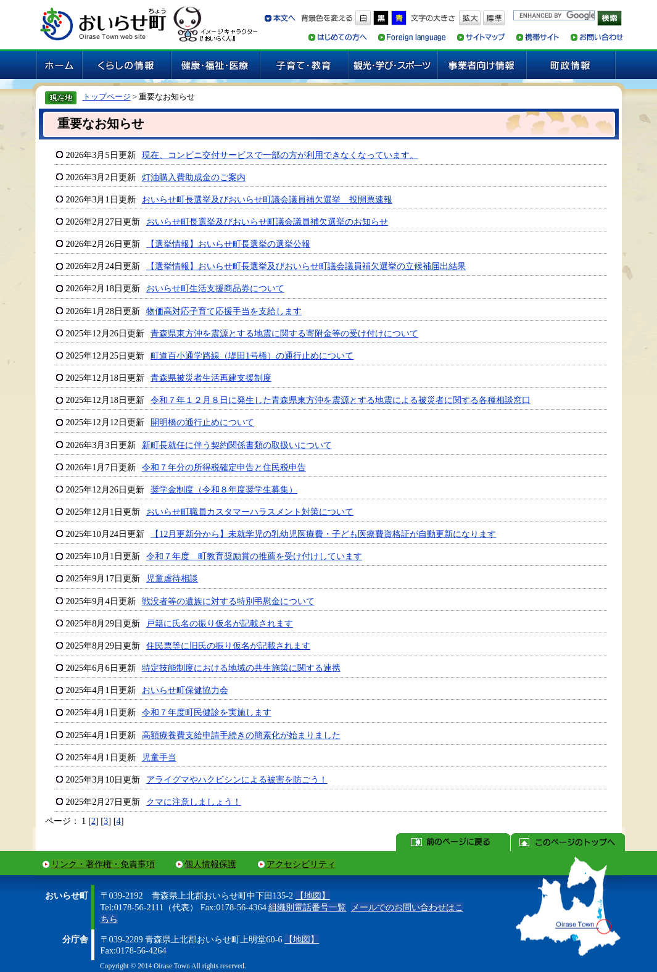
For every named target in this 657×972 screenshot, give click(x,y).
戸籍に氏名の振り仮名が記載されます (219, 623)
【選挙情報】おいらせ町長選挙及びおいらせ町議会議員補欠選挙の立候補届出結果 (306, 266)
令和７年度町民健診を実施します (206, 712)
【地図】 (312, 895)
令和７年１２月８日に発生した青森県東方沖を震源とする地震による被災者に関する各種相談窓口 (341, 400)
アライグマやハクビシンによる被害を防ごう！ (237, 779)
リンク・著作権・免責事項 (103, 864)
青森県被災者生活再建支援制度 (211, 378)
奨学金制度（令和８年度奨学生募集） (224, 489)
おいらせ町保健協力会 (185, 690)
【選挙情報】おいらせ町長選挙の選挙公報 (228, 244)
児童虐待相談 (172, 578)
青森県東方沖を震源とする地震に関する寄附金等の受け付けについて (284, 333)
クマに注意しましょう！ (193, 802)
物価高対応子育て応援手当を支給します (224, 311)
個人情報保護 (210, 864)
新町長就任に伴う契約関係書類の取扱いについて (237, 445)
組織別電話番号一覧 (307, 907)
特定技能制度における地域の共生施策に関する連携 (241, 668)
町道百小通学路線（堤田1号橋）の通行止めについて (252, 355)
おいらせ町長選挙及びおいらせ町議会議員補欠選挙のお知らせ (267, 221)
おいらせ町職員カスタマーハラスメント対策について (249, 512)
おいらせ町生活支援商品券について (215, 288)
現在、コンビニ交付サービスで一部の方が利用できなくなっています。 (280, 155)
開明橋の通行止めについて (202, 422)
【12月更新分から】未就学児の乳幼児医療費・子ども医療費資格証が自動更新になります (323, 534)
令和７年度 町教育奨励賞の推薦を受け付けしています (254, 556)
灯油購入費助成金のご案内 (194, 177)
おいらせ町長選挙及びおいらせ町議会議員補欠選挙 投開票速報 (267, 199)
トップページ (107, 96)
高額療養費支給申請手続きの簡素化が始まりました (241, 735)
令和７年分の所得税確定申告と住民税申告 (224, 467)
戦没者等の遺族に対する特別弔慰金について (228, 601)
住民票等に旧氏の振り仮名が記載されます (228, 645)
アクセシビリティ (301, 864)
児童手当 (159, 757)
